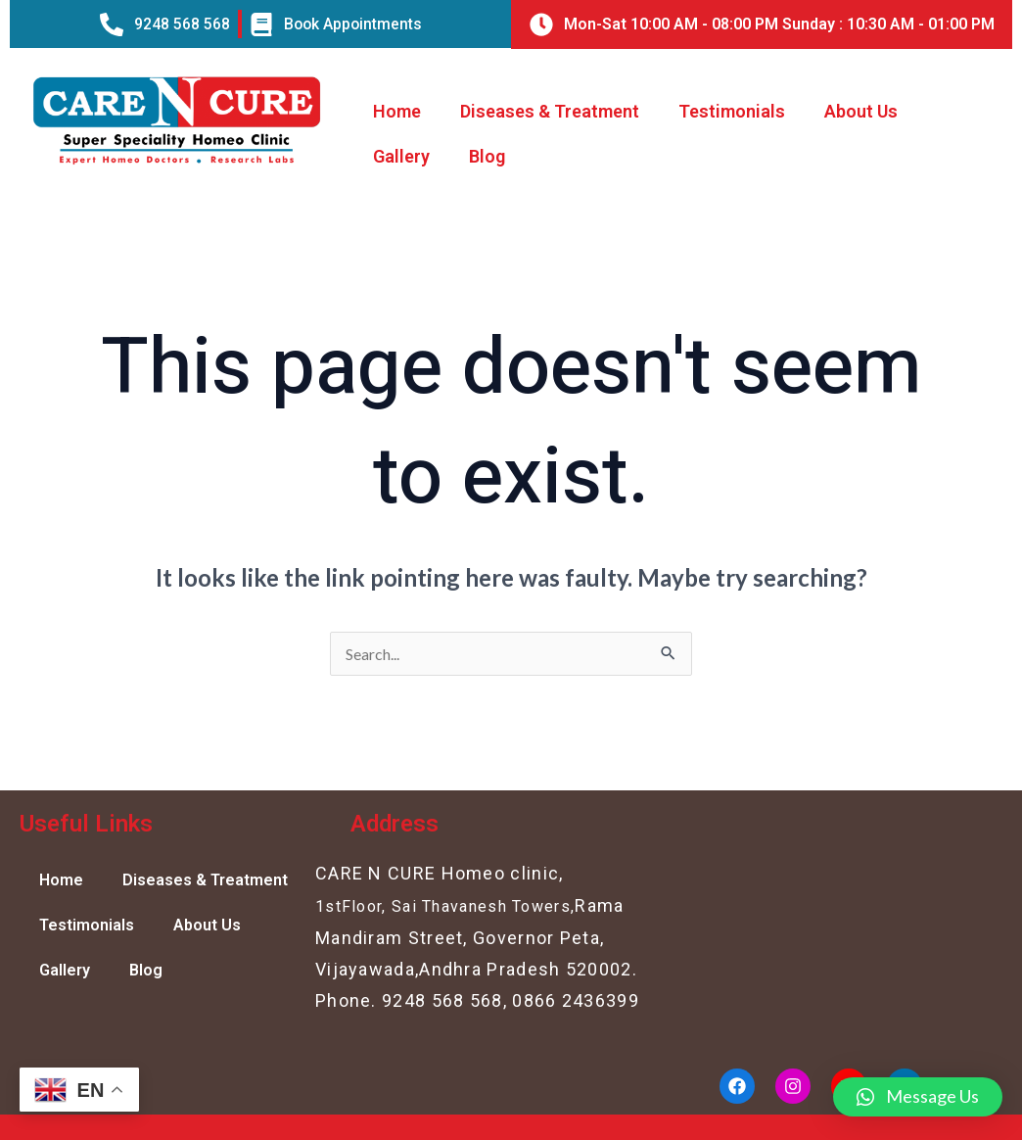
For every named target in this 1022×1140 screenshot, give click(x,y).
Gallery (401, 156)
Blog (487, 156)
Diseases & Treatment (549, 111)
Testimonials (731, 111)
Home (397, 111)
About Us (861, 111)
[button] (917, 1096)
